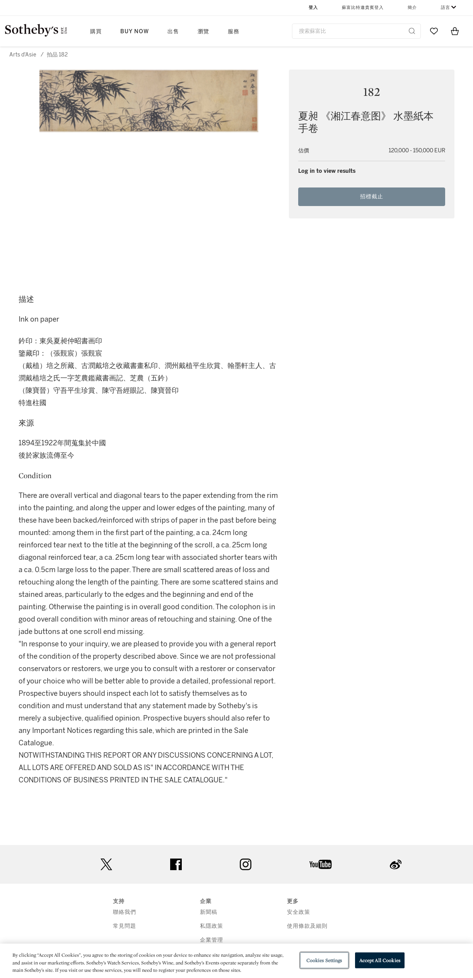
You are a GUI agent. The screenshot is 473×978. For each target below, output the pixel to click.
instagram (245, 864)
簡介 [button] (412, 7)
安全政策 (298, 912)
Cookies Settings (324, 960)
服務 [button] (233, 31)
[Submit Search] (412, 31)
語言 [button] (445, 7)
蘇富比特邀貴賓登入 (363, 7)
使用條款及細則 (307, 926)
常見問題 (124, 926)
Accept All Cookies (379, 960)
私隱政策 (211, 926)
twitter (106, 865)
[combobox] (356, 31)
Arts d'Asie (22, 54)
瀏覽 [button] (203, 31)
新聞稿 (208, 912)
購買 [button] (96, 31)
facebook (176, 864)
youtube (320, 864)
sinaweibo (395, 864)
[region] (236, 961)
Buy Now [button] (134, 31)
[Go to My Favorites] (434, 31)
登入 (313, 7)
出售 (173, 31)
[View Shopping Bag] (454, 31)
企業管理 (211, 940)
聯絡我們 (124, 912)
